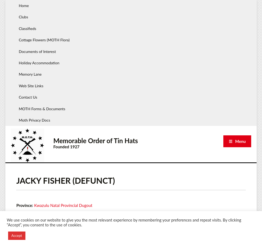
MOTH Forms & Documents (42, 108)
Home (24, 5)
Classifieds (27, 28)
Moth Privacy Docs (34, 120)
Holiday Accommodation (39, 63)
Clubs (23, 17)
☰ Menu (237, 141)
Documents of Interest (37, 51)
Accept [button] (16, 235)
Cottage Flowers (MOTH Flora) (44, 40)
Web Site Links (31, 85)
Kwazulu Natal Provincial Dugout (63, 205)
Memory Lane (30, 74)
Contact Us (28, 97)
